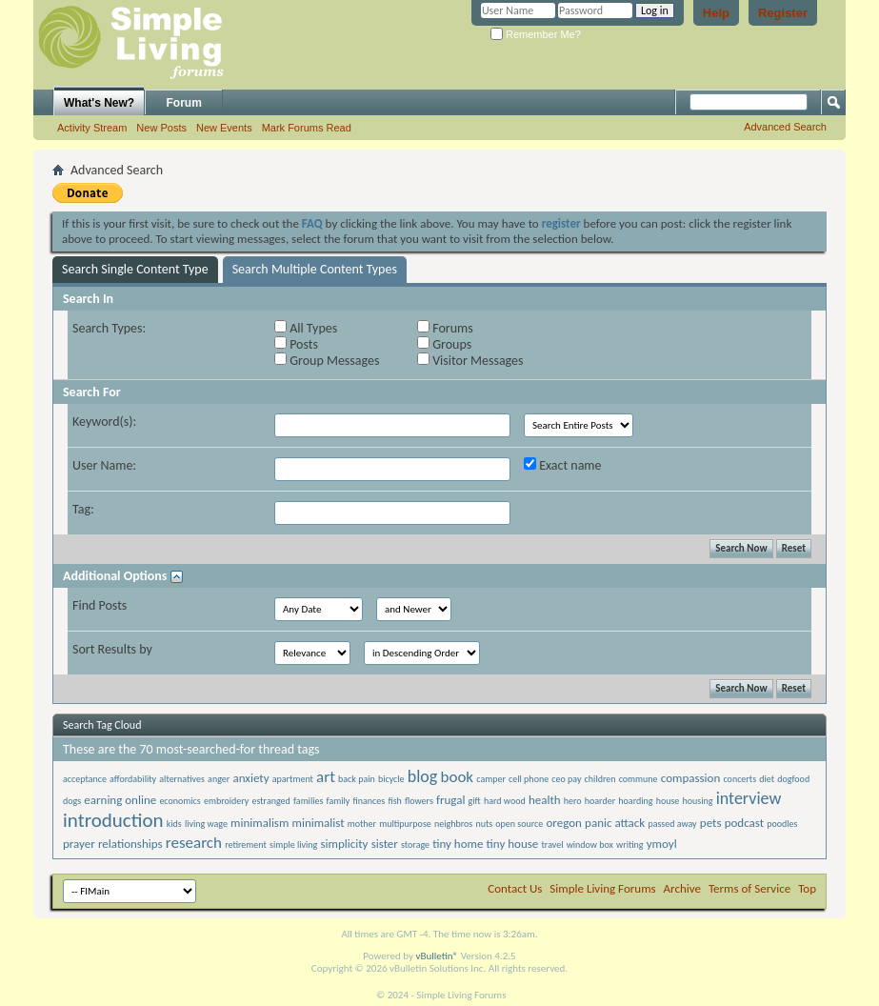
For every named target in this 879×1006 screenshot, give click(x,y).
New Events (224, 127)
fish (394, 801)
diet (766, 779)
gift (475, 801)
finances (369, 801)
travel (553, 844)
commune (638, 779)
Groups (444, 344)
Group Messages (326, 360)
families (308, 801)
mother (362, 823)
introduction (113, 820)
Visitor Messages (470, 360)
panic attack (615, 822)
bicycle (391, 779)
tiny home (457, 843)
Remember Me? (535, 34)
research (194, 843)
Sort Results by (112, 649)
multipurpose (405, 823)
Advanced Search (785, 126)
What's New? (99, 103)
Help (716, 13)
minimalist (318, 822)
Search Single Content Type (135, 269)
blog (423, 776)
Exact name (563, 465)
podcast (744, 822)
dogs (72, 801)
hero (573, 801)
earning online (120, 800)
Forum (184, 103)
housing (698, 801)
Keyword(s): (104, 421)
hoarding (635, 801)
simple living (293, 844)
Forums (445, 328)
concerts (739, 779)
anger (219, 779)
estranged (271, 801)
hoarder (600, 801)
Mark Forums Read (306, 127)
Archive (682, 888)
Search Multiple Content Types (314, 269)
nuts (483, 823)
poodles (782, 823)
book (456, 777)
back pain (356, 779)
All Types (305, 328)
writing (629, 844)
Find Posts (99, 605)
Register (783, 13)
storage (415, 844)
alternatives (182, 779)
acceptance (85, 779)
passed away (672, 823)
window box (590, 844)
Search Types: (109, 328)
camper (491, 779)
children (600, 779)
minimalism (259, 822)
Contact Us (515, 888)
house (668, 801)
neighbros (453, 823)
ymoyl (662, 843)
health (545, 800)
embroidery (226, 801)
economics (179, 801)
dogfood (793, 779)
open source (519, 823)
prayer (79, 843)
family (338, 801)
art (325, 777)
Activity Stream (92, 127)
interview (749, 798)
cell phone (529, 779)
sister (384, 843)
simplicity (345, 843)
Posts (296, 344)
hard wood (505, 801)
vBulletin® (436, 956)
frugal (450, 800)
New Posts (161, 127)
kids (174, 823)
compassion (691, 778)
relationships (130, 843)
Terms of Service (749, 888)
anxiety (250, 778)
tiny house (513, 843)
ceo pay (566, 779)
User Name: (104, 465)
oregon (564, 822)
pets (711, 822)
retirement (246, 844)
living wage (206, 823)
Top (807, 888)
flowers (419, 801)
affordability (133, 779)
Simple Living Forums (602, 888)
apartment (292, 779)
